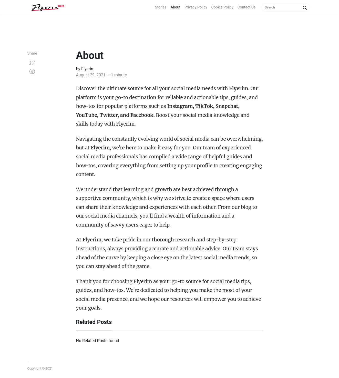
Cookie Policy (222, 7)
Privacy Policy (195, 7)
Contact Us (247, 7)
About (175, 7)
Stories (161, 7)
